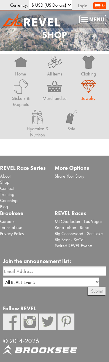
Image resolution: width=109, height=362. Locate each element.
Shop (4, 182)
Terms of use (11, 227)
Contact (7, 188)
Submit (97, 291)
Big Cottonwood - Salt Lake (79, 233)
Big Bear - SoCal (69, 240)
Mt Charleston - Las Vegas (78, 221)
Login (82, 6)
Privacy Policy (12, 233)
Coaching (8, 200)
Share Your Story (69, 176)
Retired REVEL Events (73, 246)
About (5, 176)
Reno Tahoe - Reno (72, 227)
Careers (7, 221)
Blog (4, 206)
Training (7, 194)
